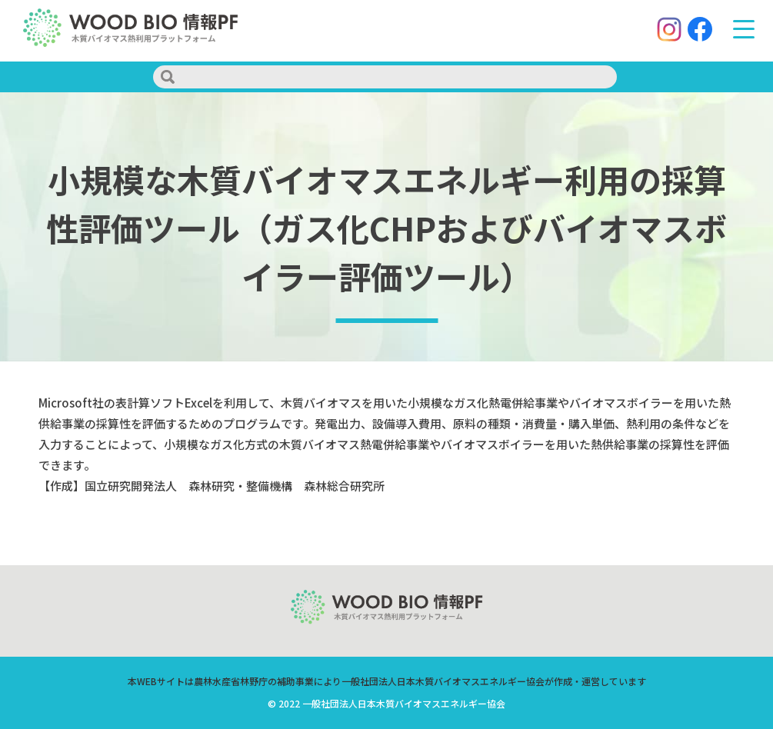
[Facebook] (696, 30)
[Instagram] (665, 30)
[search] (385, 76)
